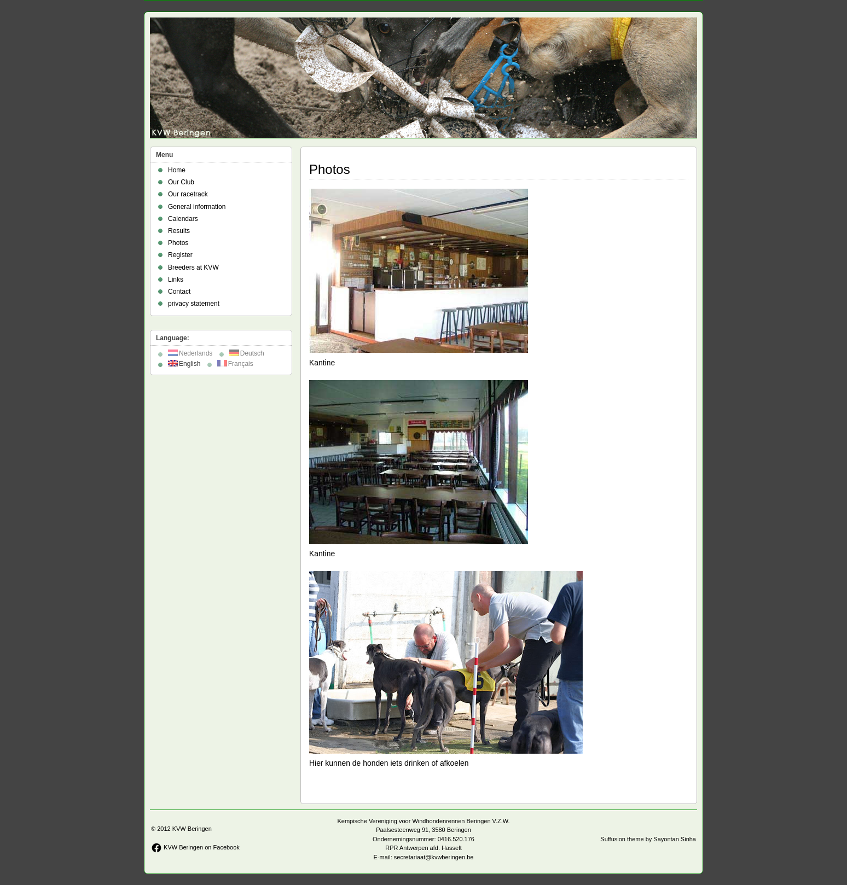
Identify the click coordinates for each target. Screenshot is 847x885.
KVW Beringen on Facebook (195, 847)
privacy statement (193, 303)
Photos (178, 243)
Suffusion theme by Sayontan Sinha (648, 839)
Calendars (183, 219)
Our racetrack (188, 194)
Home (176, 170)
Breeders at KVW (193, 267)
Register (180, 255)
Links (175, 279)
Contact (179, 291)
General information (196, 207)
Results (179, 231)
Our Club (181, 182)
